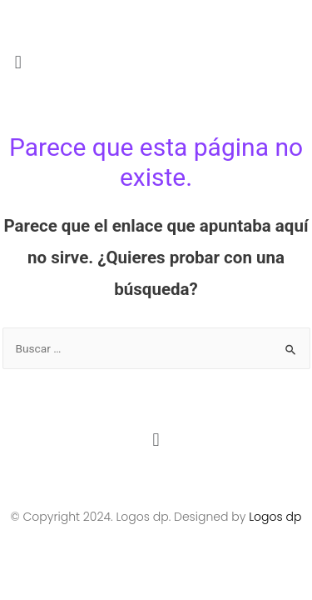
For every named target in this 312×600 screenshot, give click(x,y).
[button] (156, 62)
